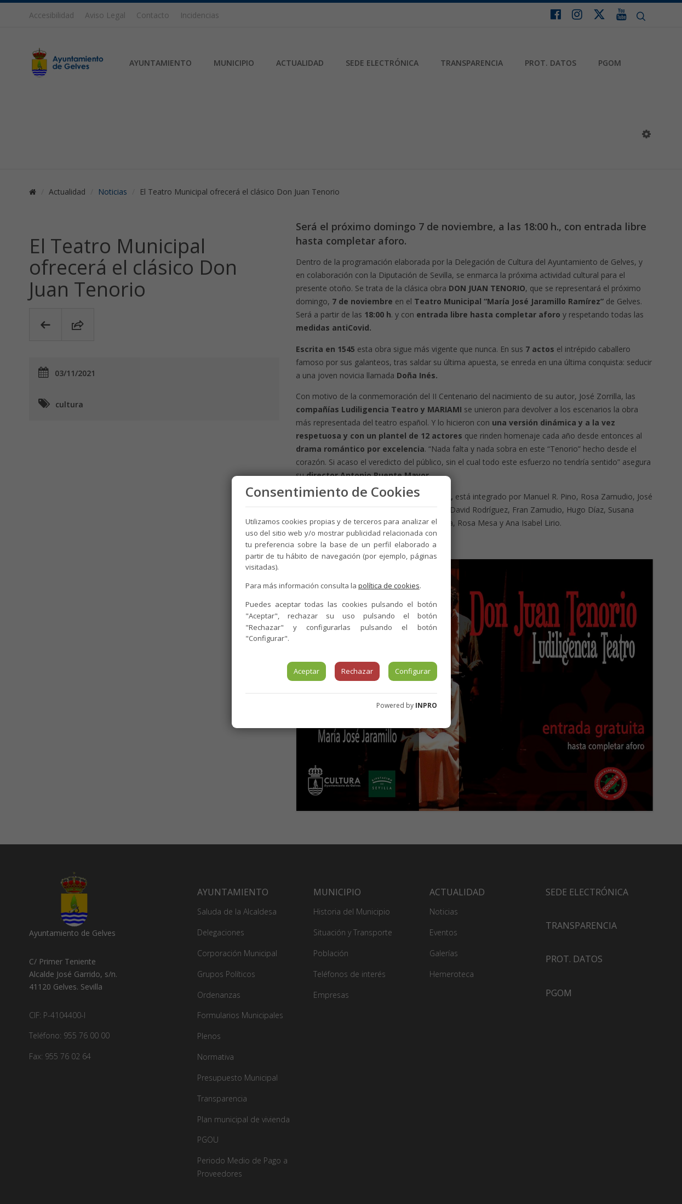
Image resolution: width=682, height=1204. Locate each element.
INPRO (426, 705)
